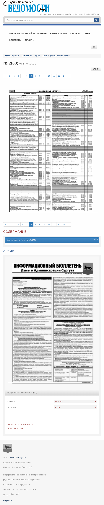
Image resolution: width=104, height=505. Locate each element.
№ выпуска (11, 407)
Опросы (75, 34)
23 (59, 76)
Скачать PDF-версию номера (20, 425)
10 (49, 76)
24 (64, 76)
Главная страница (12, 56)
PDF (96, 69)
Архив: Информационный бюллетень (56, 56)
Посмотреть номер (16, 429)
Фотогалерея (58, 34)
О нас (87, 34)
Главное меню (27, 56)
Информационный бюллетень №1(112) (22, 392)
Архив (29, 40)
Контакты (15, 40)
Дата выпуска (12, 401)
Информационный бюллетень (28, 34)
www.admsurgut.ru (18, 457)
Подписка (7, 500)
